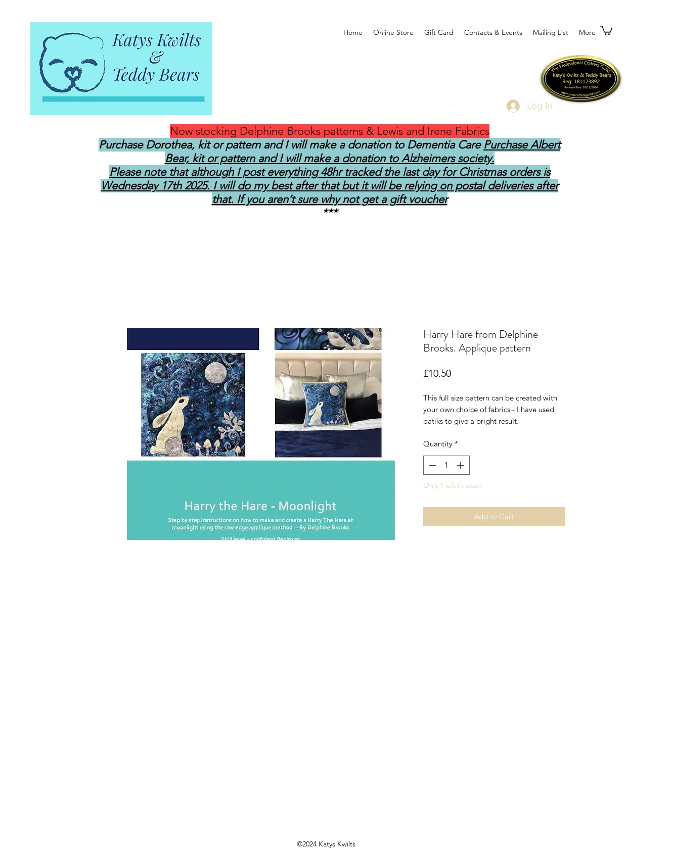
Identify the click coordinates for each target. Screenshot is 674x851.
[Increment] (461, 465)
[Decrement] (431, 465)
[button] (606, 30)
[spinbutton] (446, 465)
